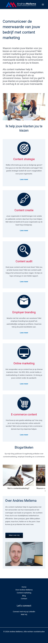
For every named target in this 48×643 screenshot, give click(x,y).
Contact (24, 598)
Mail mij (24, 614)
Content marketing (24, 593)
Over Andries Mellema (24, 590)
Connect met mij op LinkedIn (24, 611)
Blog (24, 596)
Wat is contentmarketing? (18, 488)
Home (24, 587)
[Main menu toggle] (43, 4)
